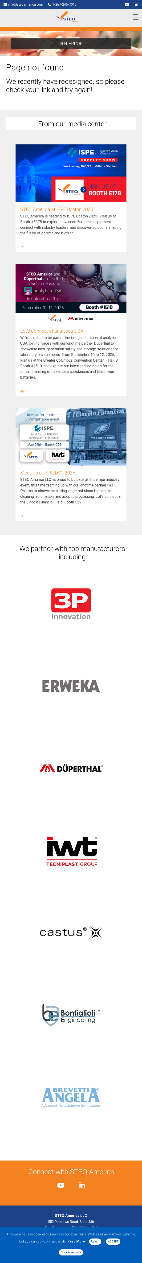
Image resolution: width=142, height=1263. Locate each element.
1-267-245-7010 (64, 4)
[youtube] (127, 4)
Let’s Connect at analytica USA (51, 331)
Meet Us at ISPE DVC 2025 (47, 473)
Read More (76, 1241)
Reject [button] (95, 1241)
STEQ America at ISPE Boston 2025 (56, 209)
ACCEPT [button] (113, 1241)
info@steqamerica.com (25, 4)
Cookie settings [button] (71, 1252)
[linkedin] (136, 4)
